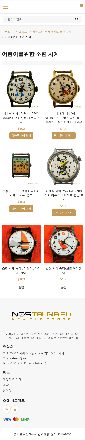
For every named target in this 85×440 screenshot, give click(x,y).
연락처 (7, 390)
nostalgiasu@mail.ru (18, 358)
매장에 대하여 (12, 379)
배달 (6, 385)
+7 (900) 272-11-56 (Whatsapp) (26, 363)
